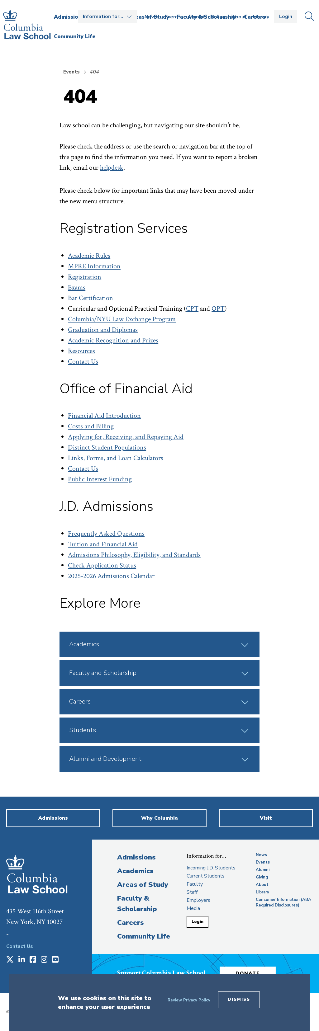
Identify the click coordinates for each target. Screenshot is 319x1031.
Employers (198, 900)
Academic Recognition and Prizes (113, 340)
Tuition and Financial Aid (103, 544)
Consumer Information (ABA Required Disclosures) (283, 902)
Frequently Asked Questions (106, 533)
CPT (192, 308)
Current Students (206, 876)
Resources (81, 350)
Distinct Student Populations (107, 447)
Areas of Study (142, 884)
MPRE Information (94, 266)
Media (193, 908)
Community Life (143, 936)
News (152, 16)
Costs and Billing (91, 426)
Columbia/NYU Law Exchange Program (122, 319)
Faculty (195, 884)
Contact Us (83, 361)
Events (173, 16)
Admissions (136, 857)
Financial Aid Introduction (104, 415)
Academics (135, 871)
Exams (76, 287)
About (239, 16)
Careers (130, 922)
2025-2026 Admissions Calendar (111, 576)
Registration (84, 276)
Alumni (196, 16)
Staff (192, 892)
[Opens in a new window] (10, 960)
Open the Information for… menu (107, 16)
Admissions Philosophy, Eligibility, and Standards (134, 554)
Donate (248, 973)
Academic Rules (89, 255)
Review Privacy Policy (189, 1000)
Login (285, 16)
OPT (218, 308)
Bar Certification (90, 298)
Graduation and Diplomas (103, 329)
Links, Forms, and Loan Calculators (115, 458)
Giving (218, 16)
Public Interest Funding (100, 479)
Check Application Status (102, 565)
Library (261, 16)
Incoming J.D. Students (211, 867)
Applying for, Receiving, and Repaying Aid (125, 436)
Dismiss (239, 999)
